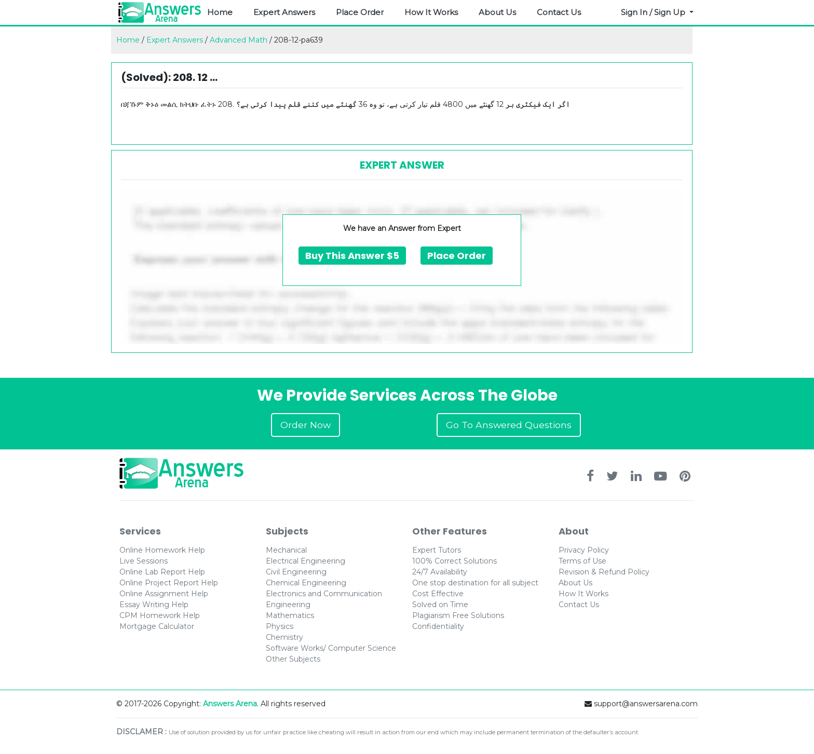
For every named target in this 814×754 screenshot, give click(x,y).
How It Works (431, 12)
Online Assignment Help (163, 593)
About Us (497, 12)
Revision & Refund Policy (604, 572)
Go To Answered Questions (509, 424)
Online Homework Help (162, 550)
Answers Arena (230, 703)
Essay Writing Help (153, 604)
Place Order (360, 12)
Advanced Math (238, 40)
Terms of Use (582, 561)
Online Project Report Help (168, 582)
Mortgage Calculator (156, 626)
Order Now (305, 424)
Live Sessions (143, 561)
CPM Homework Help (159, 615)
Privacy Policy (584, 550)
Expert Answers (284, 12)
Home (220, 12)
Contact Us (559, 12)
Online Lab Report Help (162, 572)
